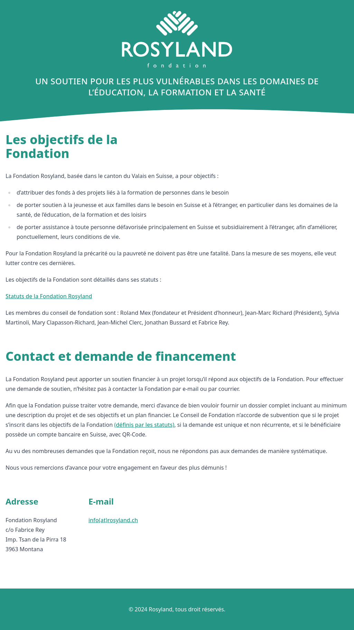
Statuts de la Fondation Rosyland (49, 296)
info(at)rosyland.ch (113, 520)
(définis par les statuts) (144, 425)
